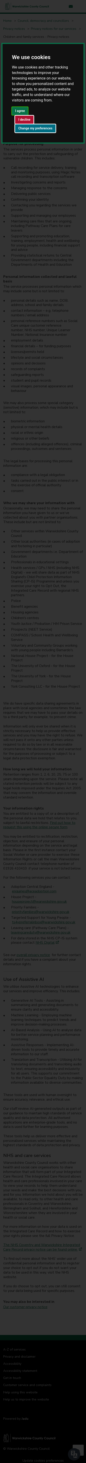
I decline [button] (24, 119)
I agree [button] (20, 111)
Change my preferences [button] (35, 128)
